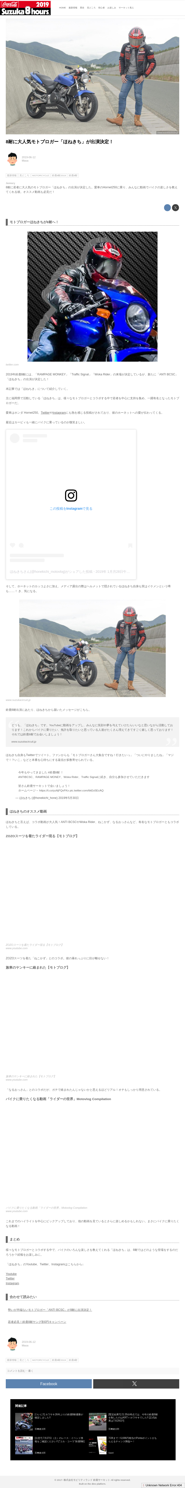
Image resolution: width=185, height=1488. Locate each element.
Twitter (45, 412)
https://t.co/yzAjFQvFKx (54, 790)
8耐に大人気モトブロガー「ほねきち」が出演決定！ (59, 141)
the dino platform (97, 1483)
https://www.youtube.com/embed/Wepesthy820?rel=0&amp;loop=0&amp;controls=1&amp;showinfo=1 (92, 1156)
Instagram (59, 412)
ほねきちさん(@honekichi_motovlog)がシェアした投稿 (51, 572)
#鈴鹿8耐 (54, 772)
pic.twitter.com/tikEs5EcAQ (87, 790)
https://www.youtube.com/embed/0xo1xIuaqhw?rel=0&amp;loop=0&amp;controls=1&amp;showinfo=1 (92, 1024)
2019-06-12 (29, 157)
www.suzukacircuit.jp (168, 132)
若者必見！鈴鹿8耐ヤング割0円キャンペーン (37, 1322)
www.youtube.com (17, 948)
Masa (25, 160)
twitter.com (12, 364)
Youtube (11, 1274)
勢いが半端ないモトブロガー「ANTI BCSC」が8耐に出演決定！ (50, 1310)
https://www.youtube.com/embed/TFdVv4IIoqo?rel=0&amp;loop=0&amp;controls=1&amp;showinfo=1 (92, 893)
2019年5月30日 (69, 798)
